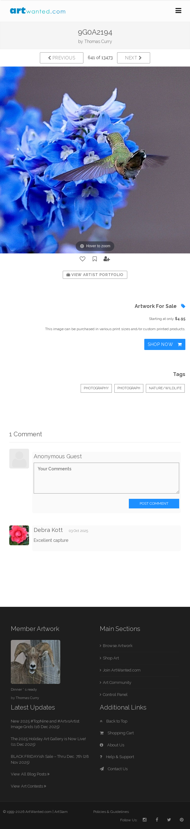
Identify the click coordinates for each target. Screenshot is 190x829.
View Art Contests (28, 786)
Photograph (128, 388)
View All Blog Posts (30, 774)
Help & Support (117, 756)
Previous (61, 57)
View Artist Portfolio (95, 275)
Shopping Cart (117, 733)
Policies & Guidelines (111, 812)
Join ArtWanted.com (122, 670)
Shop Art (111, 658)
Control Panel (115, 694)
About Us (112, 745)
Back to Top (113, 721)
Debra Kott (48, 530)
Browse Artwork (118, 645)
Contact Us (114, 768)
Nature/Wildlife (165, 388)
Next (133, 57)
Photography (96, 388)
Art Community (117, 682)
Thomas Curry (98, 41)
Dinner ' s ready (24, 689)
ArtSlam (61, 812)
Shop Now (165, 344)
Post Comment (154, 503)
